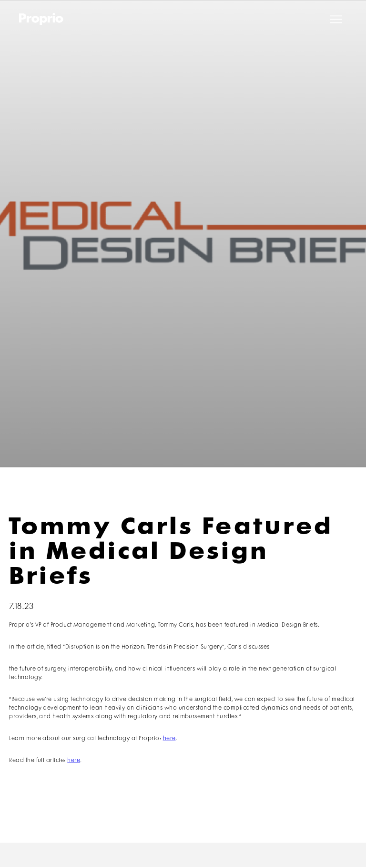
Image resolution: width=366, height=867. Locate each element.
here (169, 738)
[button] (336, 19)
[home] (41, 19)
